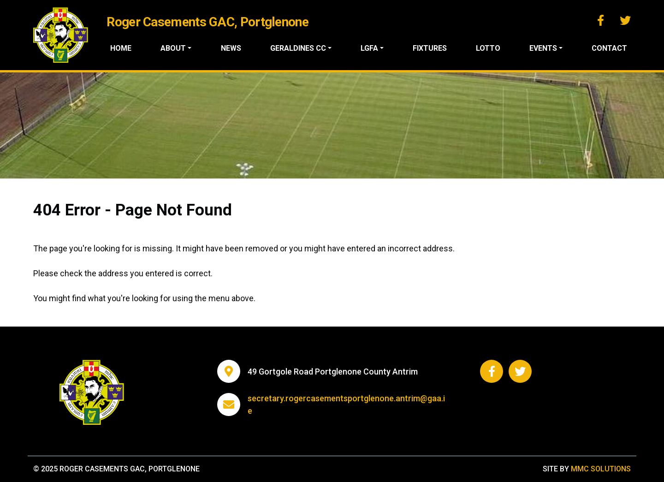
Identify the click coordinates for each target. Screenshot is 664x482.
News (231, 48)
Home (120, 48)
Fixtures (430, 48)
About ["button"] (173, 48)
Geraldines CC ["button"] (298, 48)
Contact (609, 48)
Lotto (488, 48)
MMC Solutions (601, 468)
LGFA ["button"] (369, 48)
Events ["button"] (543, 48)
